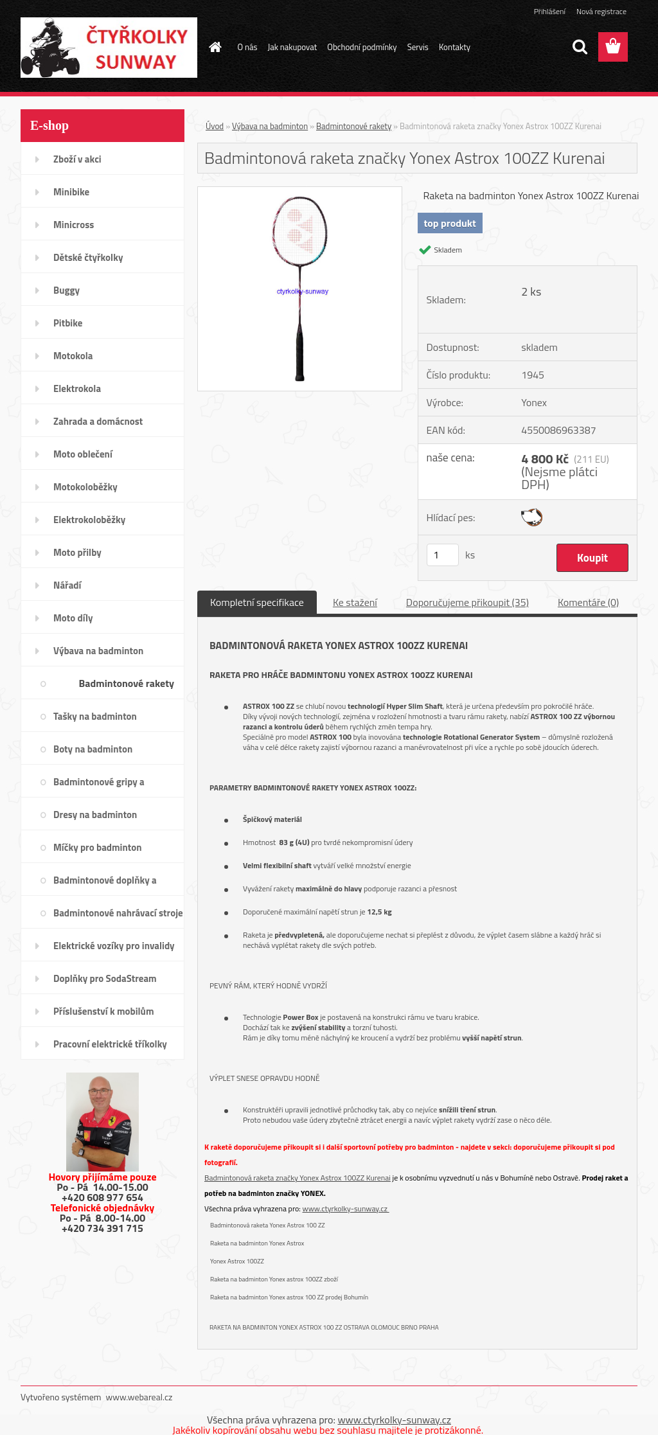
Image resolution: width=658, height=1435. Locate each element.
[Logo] (109, 47)
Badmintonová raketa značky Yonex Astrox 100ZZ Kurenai (297, 1178)
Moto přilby (77, 552)
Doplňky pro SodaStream (105, 978)
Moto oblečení (82, 454)
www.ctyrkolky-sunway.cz (346, 1208)
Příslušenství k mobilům (103, 1011)
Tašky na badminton (95, 716)
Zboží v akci (77, 159)
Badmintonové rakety (126, 683)
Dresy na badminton (95, 814)
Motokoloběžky (85, 486)
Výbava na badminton (98, 650)
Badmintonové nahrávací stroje (118, 912)
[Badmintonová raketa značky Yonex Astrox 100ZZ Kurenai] (300, 192)
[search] (579, 47)
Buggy (66, 290)
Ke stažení (355, 602)
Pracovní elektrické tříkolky (110, 1044)
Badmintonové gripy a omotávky (99, 786)
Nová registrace (601, 11)
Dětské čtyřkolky (88, 257)
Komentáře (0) (588, 602)
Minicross (73, 224)
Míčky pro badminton (97, 847)
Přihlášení (549, 11)
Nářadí (67, 585)
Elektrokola (77, 388)
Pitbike (67, 323)
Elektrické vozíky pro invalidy (114, 945)
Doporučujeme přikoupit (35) (467, 602)
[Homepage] (213, 47)
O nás (248, 46)
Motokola (73, 355)
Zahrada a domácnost (98, 421)
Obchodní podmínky (361, 46)
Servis (418, 46)
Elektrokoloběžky (89, 519)
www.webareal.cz (139, 1397)
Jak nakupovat (292, 46)
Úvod (215, 126)
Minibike (71, 191)
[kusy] (443, 555)
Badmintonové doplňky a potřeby (105, 884)
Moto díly (73, 618)
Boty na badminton (92, 749)
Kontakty (454, 46)
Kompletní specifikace (257, 602)
